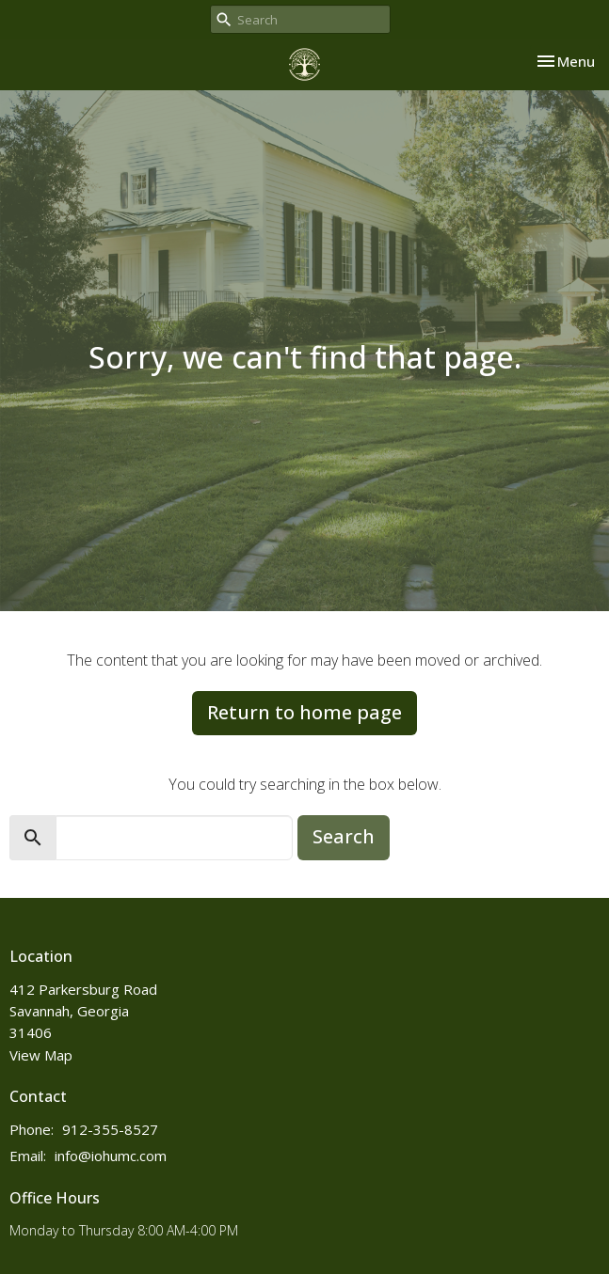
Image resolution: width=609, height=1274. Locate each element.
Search (344, 836)
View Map (40, 1055)
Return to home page (304, 712)
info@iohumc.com (111, 1155)
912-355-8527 (110, 1129)
